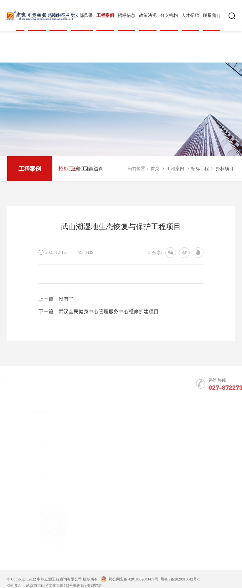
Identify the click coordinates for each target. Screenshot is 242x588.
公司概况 (29, 412)
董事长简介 (30, 432)
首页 (155, 168)
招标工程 (65, 168)
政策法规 (148, 15)
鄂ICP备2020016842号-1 (180, 585)
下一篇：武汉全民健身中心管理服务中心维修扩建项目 (99, 311)
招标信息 (126, 15)
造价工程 (77, 168)
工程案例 (105, 15)
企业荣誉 (28, 450)
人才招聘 (190, 15)
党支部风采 (82, 15)
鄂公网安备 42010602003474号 (133, 585)
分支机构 (169, 15)
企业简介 (28, 422)
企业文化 (28, 460)
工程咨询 (90, 168)
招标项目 (225, 168)
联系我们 (211, 15)
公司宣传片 (30, 478)
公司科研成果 (32, 469)
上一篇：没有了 (56, 299)
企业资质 (28, 441)
